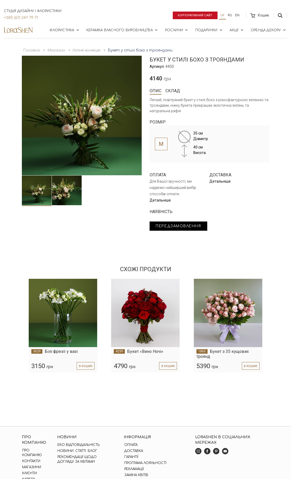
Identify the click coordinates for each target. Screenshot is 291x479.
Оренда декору (269, 30)
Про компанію (32, 453)
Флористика (65, 30)
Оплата (130, 445)
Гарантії (131, 457)
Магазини (31, 467)
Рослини (177, 30)
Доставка (133, 451)
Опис (155, 90)
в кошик (85, 366)
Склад (172, 90)
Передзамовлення (180, 226)
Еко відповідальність (78, 445)
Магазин (56, 50)
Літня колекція (86, 50)
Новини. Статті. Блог (77, 451)
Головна (31, 50)
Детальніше (160, 200)
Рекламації (133, 469)
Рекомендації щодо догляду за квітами (76, 459)
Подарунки (209, 30)
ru (230, 15)
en (237, 15)
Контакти (31, 461)
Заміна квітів (136, 475)
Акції (237, 30)
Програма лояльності (145, 463)
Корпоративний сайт (194, 15)
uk (222, 15)
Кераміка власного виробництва (122, 30)
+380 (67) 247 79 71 (21, 18)
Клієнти (29, 473)
